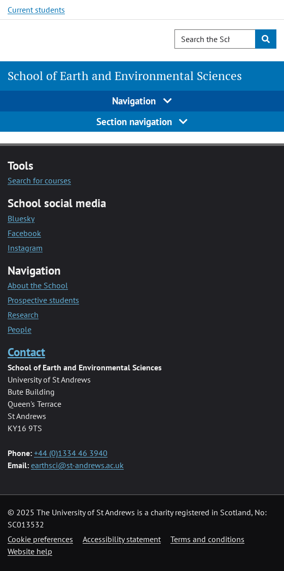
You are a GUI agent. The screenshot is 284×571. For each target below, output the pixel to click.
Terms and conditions (207, 539)
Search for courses (39, 180)
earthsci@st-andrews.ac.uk (77, 465)
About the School (38, 285)
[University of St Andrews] (60, 39)
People (19, 329)
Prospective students (43, 300)
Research (23, 315)
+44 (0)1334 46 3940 (71, 453)
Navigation (142, 100)
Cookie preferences (40, 539)
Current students (36, 10)
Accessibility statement (122, 539)
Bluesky (21, 218)
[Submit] (265, 39)
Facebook (24, 233)
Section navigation (142, 121)
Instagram (25, 248)
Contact (26, 352)
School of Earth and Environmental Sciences (125, 76)
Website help (30, 551)
